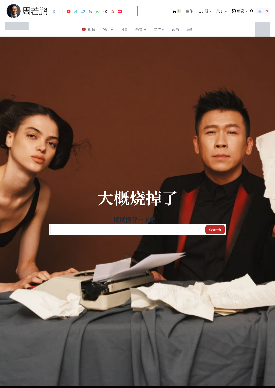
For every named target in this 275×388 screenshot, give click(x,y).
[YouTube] (68, 11)
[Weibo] (112, 11)
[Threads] (105, 11)
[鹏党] (240, 11)
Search (215, 229)
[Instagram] (61, 11)
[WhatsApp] (97, 11)
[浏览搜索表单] (251, 10)
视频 (88, 29)
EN (262, 11)
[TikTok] (75, 11)
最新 (190, 29)
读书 (175, 29)
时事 (124, 29)
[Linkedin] (90, 11)
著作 (189, 11)
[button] (246, 10)
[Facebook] (54, 11)
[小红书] (119, 11)
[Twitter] (83, 11)
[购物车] (176, 11)
